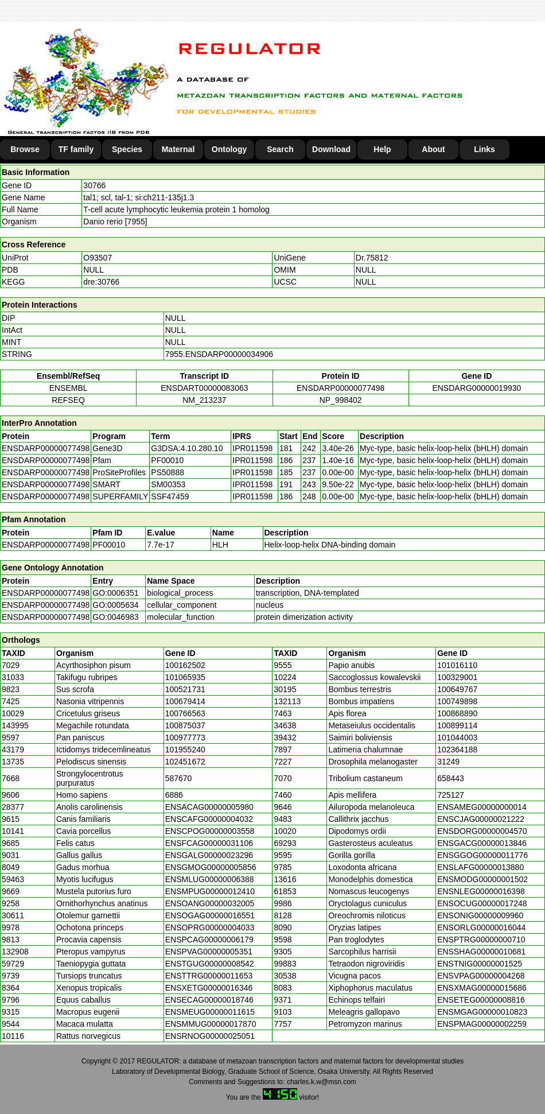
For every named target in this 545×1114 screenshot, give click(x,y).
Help (382, 149)
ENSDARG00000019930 (476, 388)
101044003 (457, 737)
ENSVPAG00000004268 (480, 975)
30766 (94, 185)
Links (484, 149)
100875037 (185, 725)
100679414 (185, 701)
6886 (174, 794)
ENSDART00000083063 (204, 388)
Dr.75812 (372, 257)
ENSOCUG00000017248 (482, 903)
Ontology (229, 149)
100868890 (457, 713)
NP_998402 (341, 400)
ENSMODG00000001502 (482, 879)
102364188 (457, 749)
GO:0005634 (115, 605)
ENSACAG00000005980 (209, 807)
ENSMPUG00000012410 (210, 891)
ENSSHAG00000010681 (481, 951)
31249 (448, 761)
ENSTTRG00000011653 (209, 975)
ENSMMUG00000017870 (210, 1023)
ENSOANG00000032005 (210, 903)
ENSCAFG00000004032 (209, 819)
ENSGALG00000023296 (209, 855)
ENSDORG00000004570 (482, 831)
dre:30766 (101, 281)
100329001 (457, 677)
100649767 (457, 689)
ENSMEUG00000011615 (210, 1011)
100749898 (457, 701)
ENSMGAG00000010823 (482, 1011)
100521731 (185, 689)
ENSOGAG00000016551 (210, 915)
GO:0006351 (115, 592)
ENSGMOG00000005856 (210, 867)
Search (280, 149)
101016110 (457, 665)
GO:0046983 (115, 617)
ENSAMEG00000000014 (482, 807)
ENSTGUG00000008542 (209, 963)
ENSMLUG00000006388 (209, 879)
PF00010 (108, 544)
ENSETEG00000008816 (481, 999)
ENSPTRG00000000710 (481, 939)
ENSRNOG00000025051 (210, 1036)
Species (127, 149)
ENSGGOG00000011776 (482, 855)
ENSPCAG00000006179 (209, 939)
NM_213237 (204, 400)
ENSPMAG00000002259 (482, 1023)
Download (331, 149)
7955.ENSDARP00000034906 (219, 354)
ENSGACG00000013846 (482, 843)
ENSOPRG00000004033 (210, 927)
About (433, 149)
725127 (450, 794)
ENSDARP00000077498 (340, 388)
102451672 (185, 761)
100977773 (185, 737)
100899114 (457, 725)
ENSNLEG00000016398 (481, 891)
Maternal (178, 149)
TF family (76, 149)
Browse (25, 149)
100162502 (185, 665)
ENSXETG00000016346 (209, 987)
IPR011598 (252, 448)
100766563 (185, 713)
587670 (178, 778)
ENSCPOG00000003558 (210, 831)
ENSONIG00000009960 (480, 915)
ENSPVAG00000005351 (208, 951)
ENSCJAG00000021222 (480, 819)
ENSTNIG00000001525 (479, 963)
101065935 (185, 677)
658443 (450, 778)
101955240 (185, 749)
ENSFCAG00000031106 (209, 843)
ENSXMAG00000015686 (482, 987)
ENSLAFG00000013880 (480, 867)
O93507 (97, 257)
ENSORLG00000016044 (481, 927)
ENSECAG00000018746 (209, 999)
